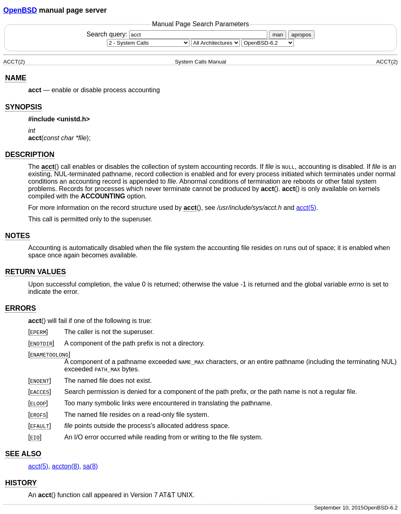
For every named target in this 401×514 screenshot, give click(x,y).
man (277, 35)
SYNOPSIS (23, 107)
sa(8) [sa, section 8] (90, 466)
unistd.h (73, 119)
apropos (301, 35)
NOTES (17, 236)
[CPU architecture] (215, 43)
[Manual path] (268, 43)
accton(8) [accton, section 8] (66, 466)
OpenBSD (20, 10)
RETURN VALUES (35, 272)
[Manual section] (148, 43)
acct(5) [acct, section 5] (306, 207)
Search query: (178, 34)
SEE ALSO (23, 454)
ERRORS (20, 308)
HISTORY (20, 483)
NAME (15, 78)
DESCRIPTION (29, 154)
